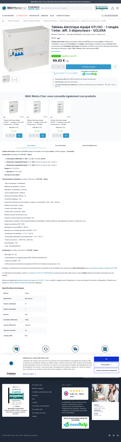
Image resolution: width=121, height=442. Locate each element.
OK (107, 423)
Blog (52, 16)
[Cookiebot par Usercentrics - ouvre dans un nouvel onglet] (11, 438)
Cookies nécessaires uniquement (106, 435)
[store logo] (14, 8)
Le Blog (34, 402)
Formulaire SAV (37, 409)
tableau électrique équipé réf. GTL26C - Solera (34, 280)
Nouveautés (34, 16)
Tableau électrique (13, 21)
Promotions (21, 16)
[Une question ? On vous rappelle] (65, 73)
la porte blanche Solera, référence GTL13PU (102, 268)
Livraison (35, 395)
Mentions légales (37, 388)
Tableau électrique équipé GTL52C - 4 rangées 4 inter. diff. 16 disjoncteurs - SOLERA (60, 122)
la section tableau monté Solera (18, 283)
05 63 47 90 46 (112, 16)
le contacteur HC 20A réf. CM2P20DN (39, 273)
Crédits (34, 416)
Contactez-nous (63, 16)
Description (31, 145)
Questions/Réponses (90, 145)
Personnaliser (106, 429)
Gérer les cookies (28, 438)
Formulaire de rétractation (40, 406)
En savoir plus (55, 51)
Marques (44, 16)
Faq (33, 399)
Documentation (60, 145)
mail (59, 86)
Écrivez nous (97, 415)
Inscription (113, 371)
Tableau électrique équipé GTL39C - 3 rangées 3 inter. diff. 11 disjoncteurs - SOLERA (37, 122)
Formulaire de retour (39, 413)
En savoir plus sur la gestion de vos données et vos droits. (101, 377)
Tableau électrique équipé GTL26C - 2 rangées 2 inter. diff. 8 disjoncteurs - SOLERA (14, 122)
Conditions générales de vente (42, 392)
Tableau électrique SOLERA (31, 21)
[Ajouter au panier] (19, 135)
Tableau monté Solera (50, 21)
